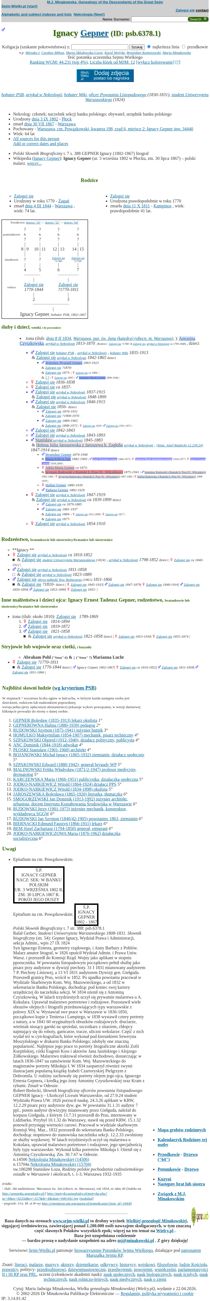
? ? (47, 377)
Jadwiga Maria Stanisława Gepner (154, 459)
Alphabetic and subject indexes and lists (36, 14)
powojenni (143, 1269)
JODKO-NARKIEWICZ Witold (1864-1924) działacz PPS (64, 784)
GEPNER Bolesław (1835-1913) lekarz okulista (55, 720)
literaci (21, 1264)
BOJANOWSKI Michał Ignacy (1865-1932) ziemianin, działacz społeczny (78, 754)
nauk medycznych (126, 1279)
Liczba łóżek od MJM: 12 (112, 62)
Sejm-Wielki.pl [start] (19, 6)
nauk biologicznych (154, 1274)
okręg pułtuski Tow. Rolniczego (60, 580)
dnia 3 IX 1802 (45, 119)
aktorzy (67, 1264)
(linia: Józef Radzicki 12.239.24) (179, 445)
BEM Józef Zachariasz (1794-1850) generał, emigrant (60, 828)
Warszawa (66, 124)
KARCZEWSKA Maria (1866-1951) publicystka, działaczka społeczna (75, 779)
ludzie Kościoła (193, 1264)
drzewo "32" (52, 222)
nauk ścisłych (185, 1274)
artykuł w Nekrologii (44, 94)
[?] (178, 62)
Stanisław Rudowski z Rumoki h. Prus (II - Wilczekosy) (175, 472)
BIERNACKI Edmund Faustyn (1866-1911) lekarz (57, 823)
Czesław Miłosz (52, 53)
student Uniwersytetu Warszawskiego (68, 560)
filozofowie (167, 1264)
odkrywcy (109, 1264)
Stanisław (44, 440)
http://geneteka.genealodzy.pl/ (23, 1193)
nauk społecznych (119, 1274)
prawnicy (10, 1269)
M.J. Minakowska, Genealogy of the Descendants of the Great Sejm (105, 2)
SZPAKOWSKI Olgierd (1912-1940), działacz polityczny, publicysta (73, 740)
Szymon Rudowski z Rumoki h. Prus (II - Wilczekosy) (84, 472)
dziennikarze (87, 1264)
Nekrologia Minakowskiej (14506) (58, 1159)
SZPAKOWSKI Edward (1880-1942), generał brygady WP (64, 764)
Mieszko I (32, 53)
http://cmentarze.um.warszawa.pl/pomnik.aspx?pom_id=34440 (87, 1203)
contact (202, 10)
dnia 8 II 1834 (58, 338)
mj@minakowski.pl (136, 1240)
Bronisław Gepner (58, 454)
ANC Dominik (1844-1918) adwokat (45, 745)
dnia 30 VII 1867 (39, 124)
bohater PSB (12, 94)
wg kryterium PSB (74, 688)
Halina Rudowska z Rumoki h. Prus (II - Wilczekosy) (166, 476)
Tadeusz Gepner (56, 490)
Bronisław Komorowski (144, 53)
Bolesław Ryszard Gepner (63, 363)
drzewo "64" (71, 222)
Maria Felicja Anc (58, 459)
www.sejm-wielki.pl (71, 1220)
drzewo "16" (33, 222)
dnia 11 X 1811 (136, 206)
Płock (67, 119)
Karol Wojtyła (114, 53)
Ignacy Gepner (47, 158)
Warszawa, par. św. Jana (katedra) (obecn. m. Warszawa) (123, 338)
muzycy (52, 1264)
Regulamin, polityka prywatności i (157, 1293)
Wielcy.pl (164, 1230)
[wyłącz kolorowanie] (155, 62)
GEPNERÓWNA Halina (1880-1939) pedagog (54, 725)
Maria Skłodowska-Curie (84, 53)
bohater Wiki (75, 94)
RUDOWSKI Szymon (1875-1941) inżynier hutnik (58, 730)
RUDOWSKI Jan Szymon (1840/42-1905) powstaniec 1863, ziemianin (75, 818)
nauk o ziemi (155, 1279)
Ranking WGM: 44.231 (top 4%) (59, 62)
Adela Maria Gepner (60, 468)
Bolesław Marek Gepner (92, 377)
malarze (36, 1264)
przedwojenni (120, 1269)
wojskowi (146, 1264)
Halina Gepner (55, 485)
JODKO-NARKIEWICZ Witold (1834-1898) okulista (60, 789)
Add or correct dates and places (40, 143)
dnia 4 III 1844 (38, 206)
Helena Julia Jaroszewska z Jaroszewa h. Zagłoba (79, 445)
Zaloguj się (185, 10)
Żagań (63, 201)
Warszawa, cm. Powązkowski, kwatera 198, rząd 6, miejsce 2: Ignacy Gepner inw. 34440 (115, 128)
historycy (128, 1264)
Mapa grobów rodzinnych (182, 1130)
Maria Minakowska (176, 53)
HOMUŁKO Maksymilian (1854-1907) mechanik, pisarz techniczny (73, 735)
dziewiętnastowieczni (87, 1269)
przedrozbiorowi (51, 1269)
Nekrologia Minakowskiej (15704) (60, 1164)
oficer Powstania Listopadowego (118, 94)
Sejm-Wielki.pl (42, 1250)
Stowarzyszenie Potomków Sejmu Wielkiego (113, 1250)
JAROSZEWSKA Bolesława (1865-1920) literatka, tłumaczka (67, 794)
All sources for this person (36, 138)
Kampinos (162, 206)
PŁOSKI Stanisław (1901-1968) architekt (49, 749)
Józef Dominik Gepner (104, 459)
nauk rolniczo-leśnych (88, 1279)
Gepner (94, 33)
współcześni (165, 1269)
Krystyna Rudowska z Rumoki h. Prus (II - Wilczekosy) (89, 476)
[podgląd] (86, 1198)
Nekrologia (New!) (89, 14)
